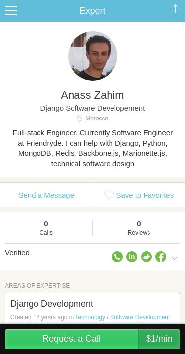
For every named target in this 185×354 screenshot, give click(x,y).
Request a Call (111, 339)
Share (175, 11)
